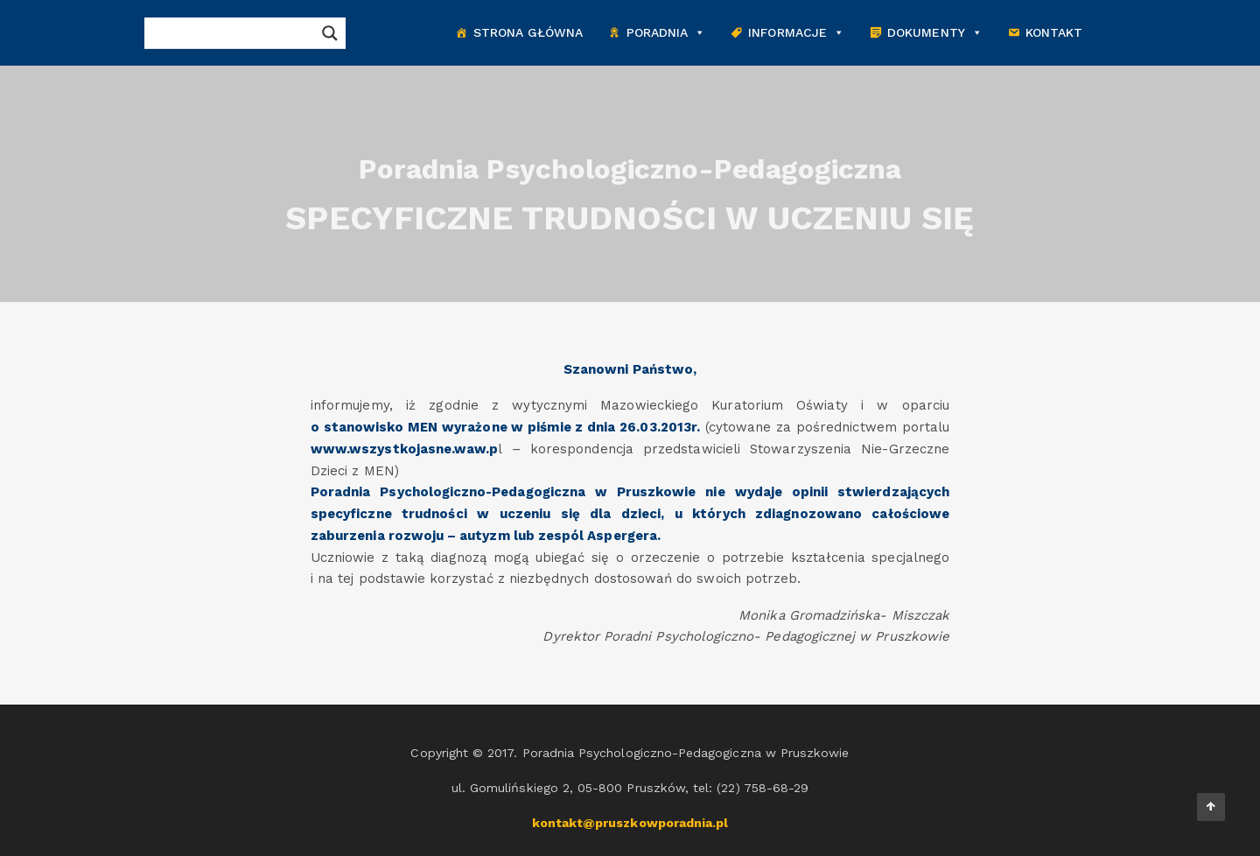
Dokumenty (935, 33)
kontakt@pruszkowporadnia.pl (630, 823)
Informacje (796, 33)
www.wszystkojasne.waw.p (404, 449)
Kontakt (1054, 32)
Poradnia (666, 33)
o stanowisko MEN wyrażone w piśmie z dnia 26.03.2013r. (505, 427)
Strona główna (528, 32)
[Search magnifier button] (330, 33)
